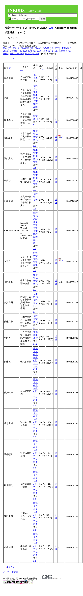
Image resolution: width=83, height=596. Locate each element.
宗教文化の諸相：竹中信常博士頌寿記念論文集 (35, 228)
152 (35, 344)
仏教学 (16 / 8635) (51, 48)
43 (34, 145)
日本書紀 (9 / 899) (18, 51)
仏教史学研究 (35, 319)
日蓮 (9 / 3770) (35, 51)
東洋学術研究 (35, 335)
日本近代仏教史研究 (35, 300)
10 (34, 167)
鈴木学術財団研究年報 (35, 156)
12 (34, 375)
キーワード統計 (10, 572)
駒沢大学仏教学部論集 (35, 259)
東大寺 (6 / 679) (32, 53)
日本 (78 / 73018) (11, 48)
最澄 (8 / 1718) (50, 51)
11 (34, 189)
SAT (51, 27)
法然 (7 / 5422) (17, 53)
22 (34, 208)
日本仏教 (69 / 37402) (31, 48)
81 (34, 289)
